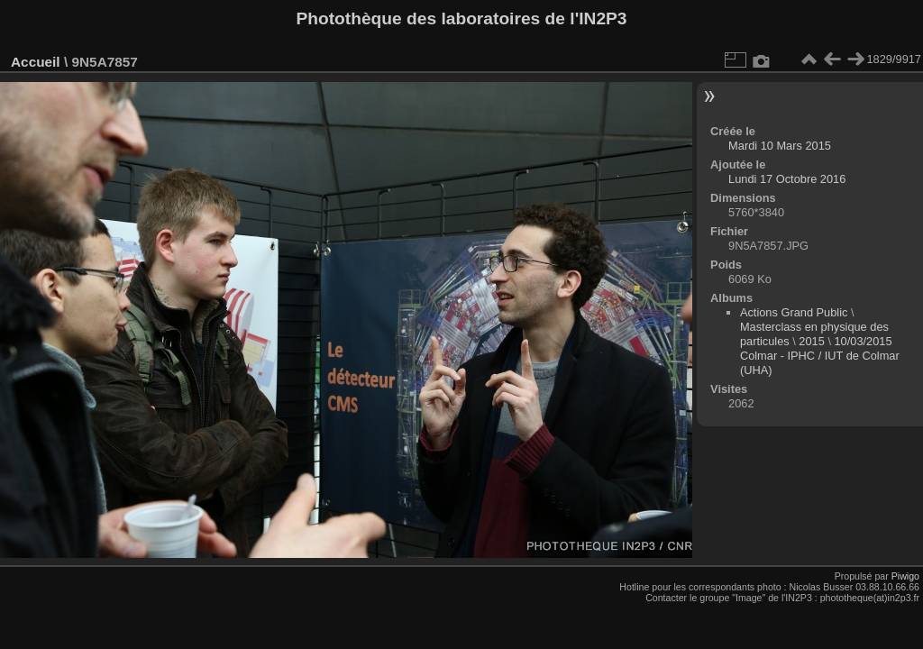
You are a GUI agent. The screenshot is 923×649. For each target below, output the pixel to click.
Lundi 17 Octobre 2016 (786, 179)
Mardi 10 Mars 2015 (779, 145)
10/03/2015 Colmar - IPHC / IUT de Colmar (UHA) (820, 355)
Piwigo (905, 576)
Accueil (35, 61)
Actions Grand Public (794, 312)
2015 (811, 341)
